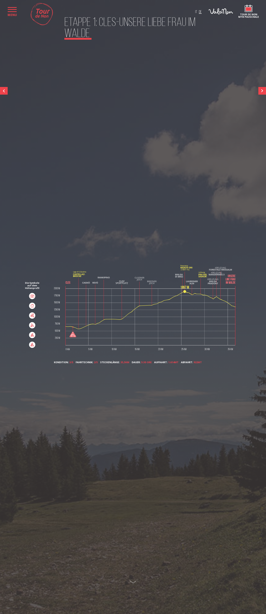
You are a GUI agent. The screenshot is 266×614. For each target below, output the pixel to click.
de (200, 12)
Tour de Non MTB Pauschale (248, 15)
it (196, 12)
